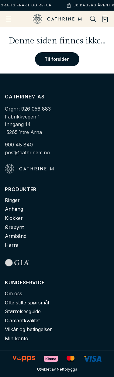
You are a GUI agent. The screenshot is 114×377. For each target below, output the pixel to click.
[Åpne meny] (8, 18)
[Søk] (93, 19)
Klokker (14, 218)
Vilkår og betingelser (28, 329)
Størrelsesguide (23, 311)
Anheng (14, 209)
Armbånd (15, 236)
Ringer (12, 200)
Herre (12, 245)
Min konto (16, 338)
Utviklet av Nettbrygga (57, 369)
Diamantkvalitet (22, 320)
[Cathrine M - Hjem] (57, 19)
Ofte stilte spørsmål (27, 302)
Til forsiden (57, 59)
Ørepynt (14, 227)
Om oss (13, 293)
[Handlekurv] (105, 19)
